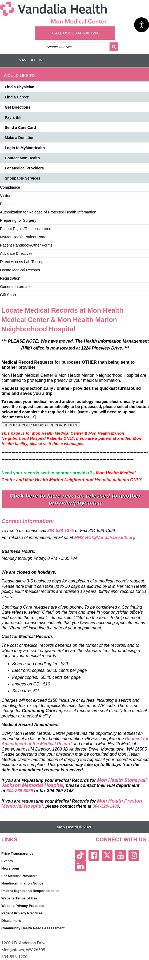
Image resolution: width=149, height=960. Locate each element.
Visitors (6, 195)
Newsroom (10, 868)
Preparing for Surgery (18, 220)
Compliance (10, 187)
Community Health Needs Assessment (33, 928)
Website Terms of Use (19, 898)
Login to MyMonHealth (25, 148)
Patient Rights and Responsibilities (30, 891)
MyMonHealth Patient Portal (23, 237)
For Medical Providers (24, 168)
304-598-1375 (60, 530)
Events (7, 861)
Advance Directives (16, 253)
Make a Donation (19, 138)
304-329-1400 (105, 806)
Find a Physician (19, 87)
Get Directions (17, 107)
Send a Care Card (20, 127)
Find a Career (17, 97)
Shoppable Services (22, 178)
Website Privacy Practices (22, 906)
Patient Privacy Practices (22, 913)
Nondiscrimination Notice (22, 883)
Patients (7, 204)
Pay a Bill (13, 117)
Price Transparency (17, 853)
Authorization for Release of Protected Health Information (48, 212)
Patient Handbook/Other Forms (26, 245)
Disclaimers (11, 921)
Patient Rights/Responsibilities (25, 229)
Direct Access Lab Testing (21, 262)
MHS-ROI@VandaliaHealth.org (104, 537)
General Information (17, 286)
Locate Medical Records (20, 270)
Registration (10, 278)
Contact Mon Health (22, 158)
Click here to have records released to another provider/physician (75, 499)
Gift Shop (8, 295)
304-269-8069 (19, 790)
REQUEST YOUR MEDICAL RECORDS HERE (41, 425)
